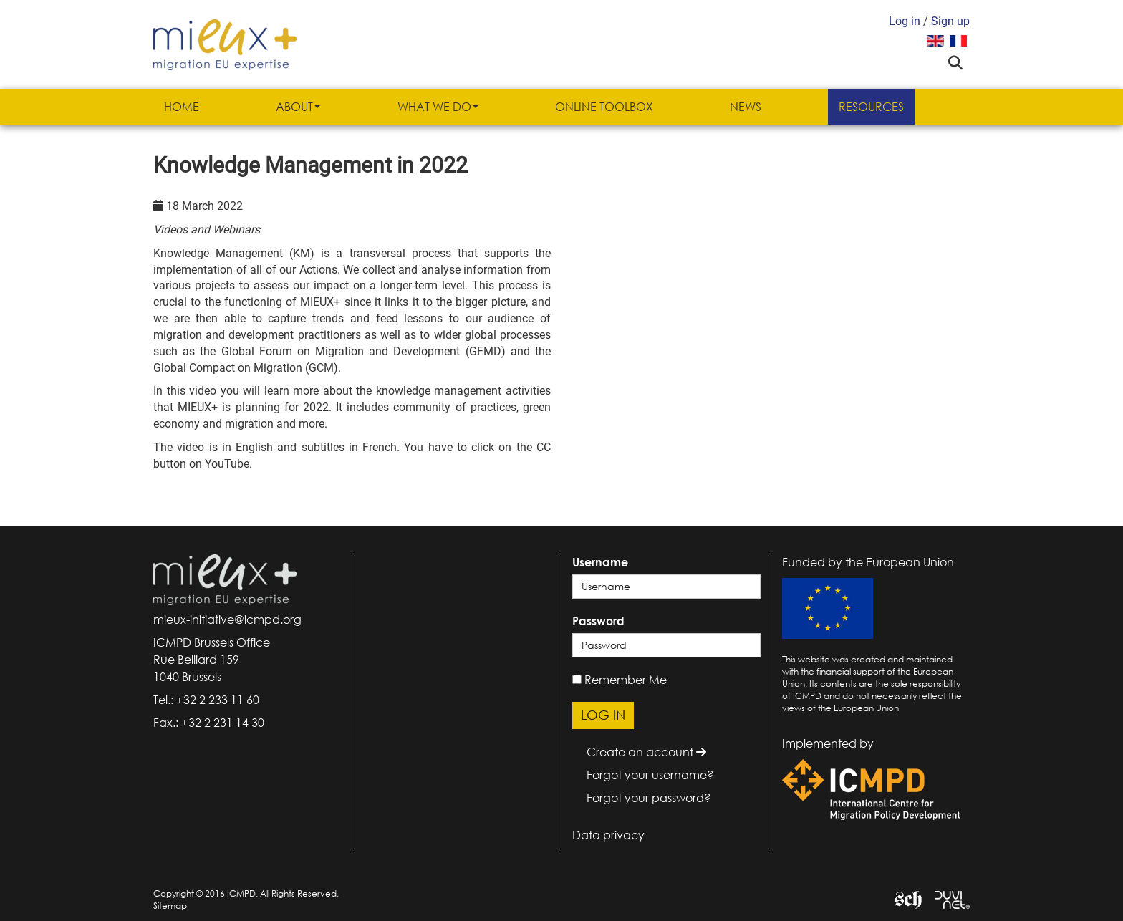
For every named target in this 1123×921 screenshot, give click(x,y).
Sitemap (170, 905)
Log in (904, 21)
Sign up (950, 21)
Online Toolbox (604, 107)
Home (181, 107)
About (298, 107)
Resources (871, 107)
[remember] (577, 679)
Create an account (646, 752)
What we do (437, 107)
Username (600, 562)
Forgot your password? (648, 798)
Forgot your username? (650, 775)
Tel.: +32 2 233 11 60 (206, 700)
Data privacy (608, 835)
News (745, 107)
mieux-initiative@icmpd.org (227, 619)
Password (598, 621)
